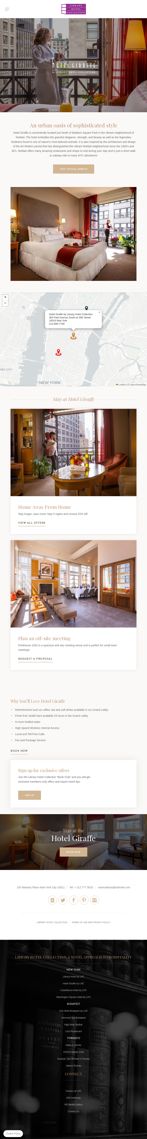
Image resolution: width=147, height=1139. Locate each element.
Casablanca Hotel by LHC (73, 990)
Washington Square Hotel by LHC (73, 997)
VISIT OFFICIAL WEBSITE (73, 169)
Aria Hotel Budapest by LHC (73, 1011)
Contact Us (73, 1111)
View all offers (73, 470)
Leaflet (121, 384)
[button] (86, 308)
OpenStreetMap (138, 384)
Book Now (19, 760)
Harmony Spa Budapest (73, 1017)
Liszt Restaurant (73, 1031)
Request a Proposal (73, 601)
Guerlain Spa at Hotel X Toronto (73, 1059)
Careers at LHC (73, 1091)
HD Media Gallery (74, 1104)
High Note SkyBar (73, 1024)
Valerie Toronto (73, 1065)
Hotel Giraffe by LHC (73, 983)
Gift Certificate (73, 1098)
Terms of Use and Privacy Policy (91, 922)
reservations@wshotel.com (114, 887)
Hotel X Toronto (74, 1045)
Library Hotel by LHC (73, 976)
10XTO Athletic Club (73, 1052)
